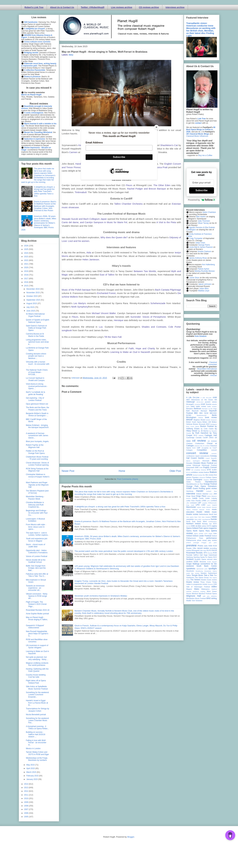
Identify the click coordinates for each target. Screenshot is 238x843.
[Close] (156, 127)
